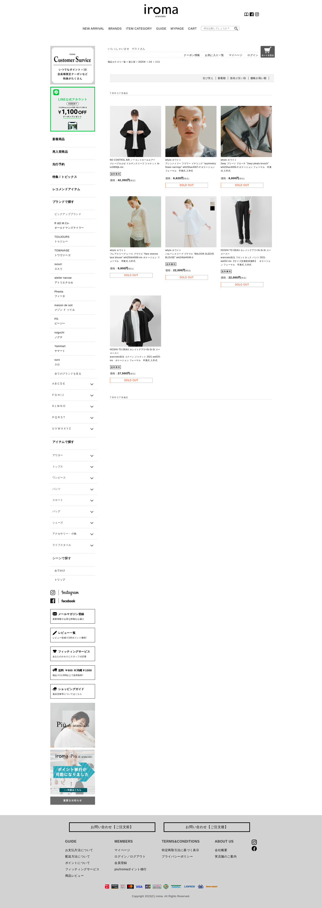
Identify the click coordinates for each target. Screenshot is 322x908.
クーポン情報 (192, 55)
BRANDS (115, 28)
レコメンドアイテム (66, 189)
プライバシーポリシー (177, 856)
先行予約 (58, 164)
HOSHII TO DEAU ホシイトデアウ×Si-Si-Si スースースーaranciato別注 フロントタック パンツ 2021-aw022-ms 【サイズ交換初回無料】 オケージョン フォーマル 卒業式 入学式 (246, 257)
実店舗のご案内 (226, 856)
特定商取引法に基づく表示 (180, 850)
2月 (150, 62)
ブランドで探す (63, 201)
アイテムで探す (63, 442)
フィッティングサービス (82, 869)
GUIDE (161, 28)
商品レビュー (74, 875)
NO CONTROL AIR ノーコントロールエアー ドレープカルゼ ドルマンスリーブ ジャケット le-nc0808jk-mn (135, 163)
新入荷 (132, 62)
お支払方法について (79, 850)
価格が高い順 (258, 78)
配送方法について (77, 856)
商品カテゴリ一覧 (117, 62)
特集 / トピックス (64, 177)
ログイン (252, 55)
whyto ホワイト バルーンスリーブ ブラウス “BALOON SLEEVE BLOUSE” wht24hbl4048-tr (189, 254)
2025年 (142, 62)
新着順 (222, 78)
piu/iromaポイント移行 (130, 869)
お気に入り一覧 (214, 55)
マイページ (235, 55)
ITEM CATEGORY (139, 28)
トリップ (60, 579)
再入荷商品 (60, 151)
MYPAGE (177, 28)
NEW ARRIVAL (93, 28)
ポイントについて (77, 863)
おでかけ (60, 570)
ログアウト (138, 856)
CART (192, 28)
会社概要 (221, 850)
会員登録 (120, 863)
